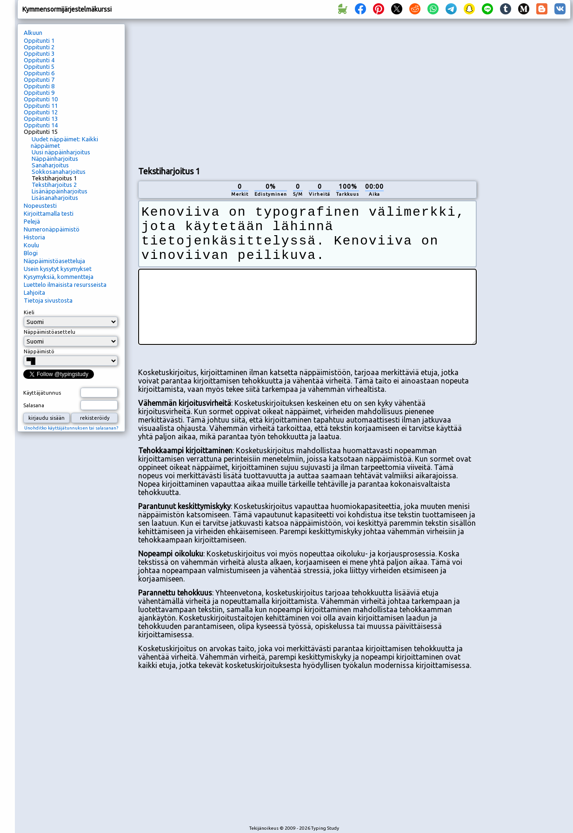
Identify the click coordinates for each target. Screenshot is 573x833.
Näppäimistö (39, 351)
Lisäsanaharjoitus (55, 197)
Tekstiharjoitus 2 (54, 184)
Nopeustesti (40, 205)
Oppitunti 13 (41, 118)
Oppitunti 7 (39, 79)
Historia (34, 237)
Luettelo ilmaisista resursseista (65, 284)
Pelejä (32, 221)
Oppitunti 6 (39, 73)
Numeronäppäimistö (52, 229)
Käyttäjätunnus (42, 393)
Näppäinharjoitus (55, 158)
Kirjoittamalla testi (48, 213)
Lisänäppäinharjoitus (59, 191)
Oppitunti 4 (39, 60)
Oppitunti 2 (39, 47)
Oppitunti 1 (39, 40)
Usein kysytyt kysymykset (58, 268)
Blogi (31, 253)
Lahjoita (34, 292)
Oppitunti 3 (39, 53)
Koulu (31, 245)
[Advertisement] (247, 91)
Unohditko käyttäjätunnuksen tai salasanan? (71, 427)
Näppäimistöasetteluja (54, 261)
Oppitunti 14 (41, 125)
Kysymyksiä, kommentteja (58, 276)
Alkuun (33, 32)
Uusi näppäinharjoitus (61, 152)
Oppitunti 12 (41, 112)
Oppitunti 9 (39, 92)
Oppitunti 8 (39, 86)
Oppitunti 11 (41, 105)
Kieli (29, 312)
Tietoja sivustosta (48, 300)
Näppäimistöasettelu (49, 332)
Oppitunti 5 (39, 66)
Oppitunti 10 (41, 99)
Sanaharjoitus (50, 165)
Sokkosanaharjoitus (59, 171)
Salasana (33, 405)
